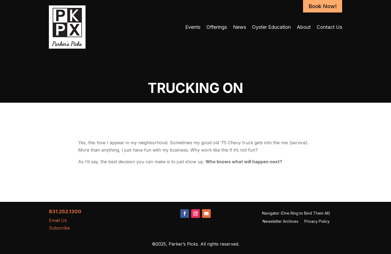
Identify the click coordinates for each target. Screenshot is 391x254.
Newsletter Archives (280, 221)
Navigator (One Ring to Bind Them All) (296, 213)
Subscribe (59, 228)
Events (192, 27)
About (304, 27)
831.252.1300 (65, 211)
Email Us (58, 220)
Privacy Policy (317, 221)
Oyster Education (271, 27)
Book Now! (322, 6)
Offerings (216, 27)
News (239, 27)
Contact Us (329, 27)
